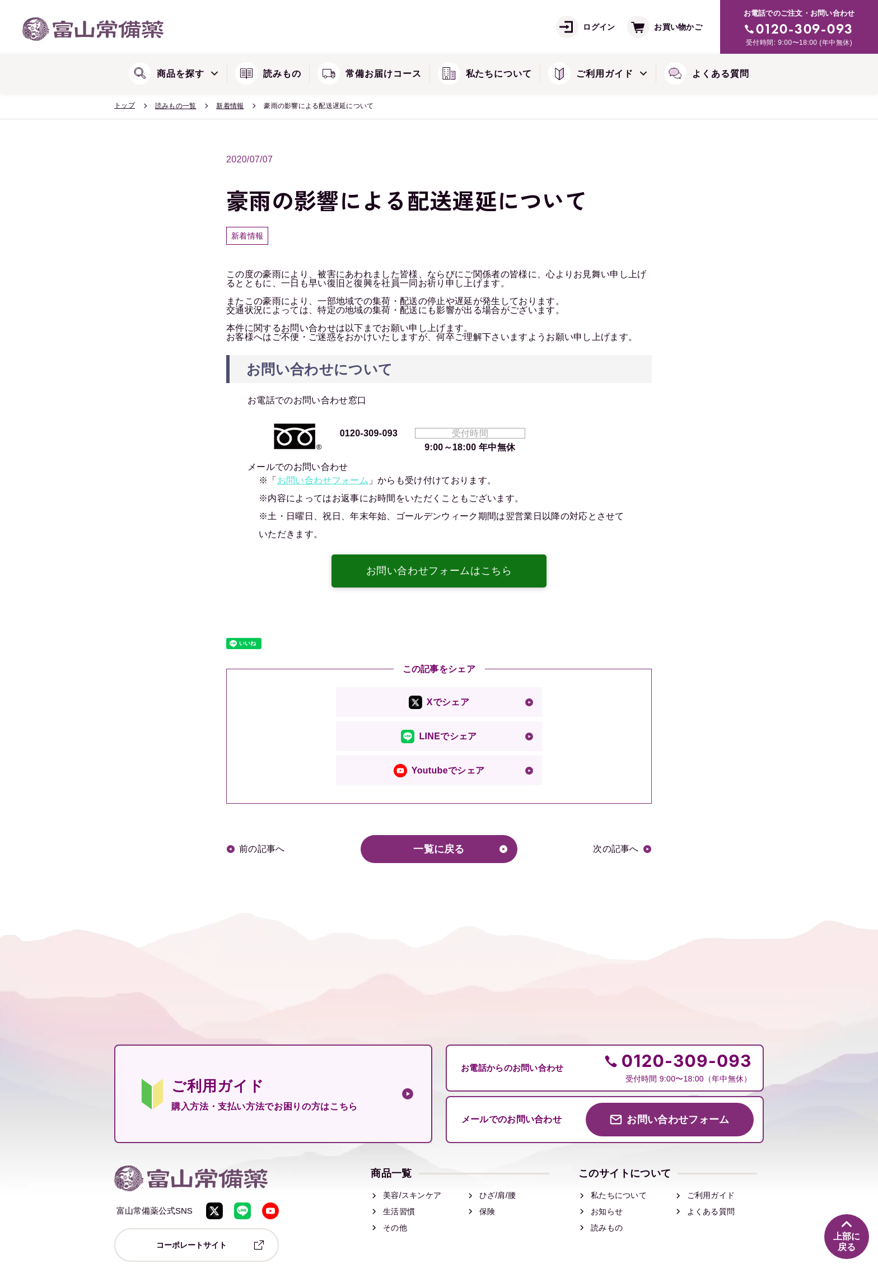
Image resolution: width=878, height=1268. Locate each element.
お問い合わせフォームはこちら (439, 570)
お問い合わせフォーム (322, 480)
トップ (124, 105)
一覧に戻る (439, 849)
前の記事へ (261, 849)
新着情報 (230, 106)
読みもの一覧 (175, 106)
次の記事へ (616, 849)
